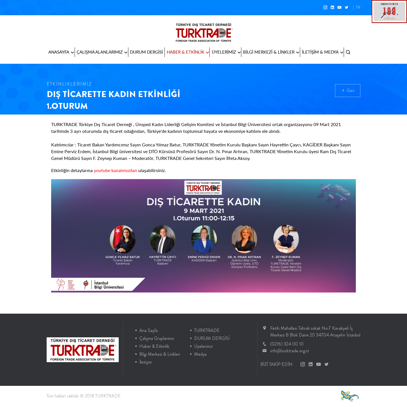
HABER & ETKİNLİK (188, 52)
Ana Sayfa (148, 330)
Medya (200, 354)
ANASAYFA (61, 52)
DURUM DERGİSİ (146, 51)
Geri (347, 91)
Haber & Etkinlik (154, 346)
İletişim (145, 362)
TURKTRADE (207, 330)
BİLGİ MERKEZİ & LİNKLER (271, 52)
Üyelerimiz (203, 346)
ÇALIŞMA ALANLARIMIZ (102, 52)
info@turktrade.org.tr (289, 350)
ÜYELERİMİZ (226, 52)
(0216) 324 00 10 (287, 344)
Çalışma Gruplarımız (156, 338)
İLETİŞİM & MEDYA (322, 52)
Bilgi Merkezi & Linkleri (159, 354)
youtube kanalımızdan (115, 170)
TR (358, 7)
